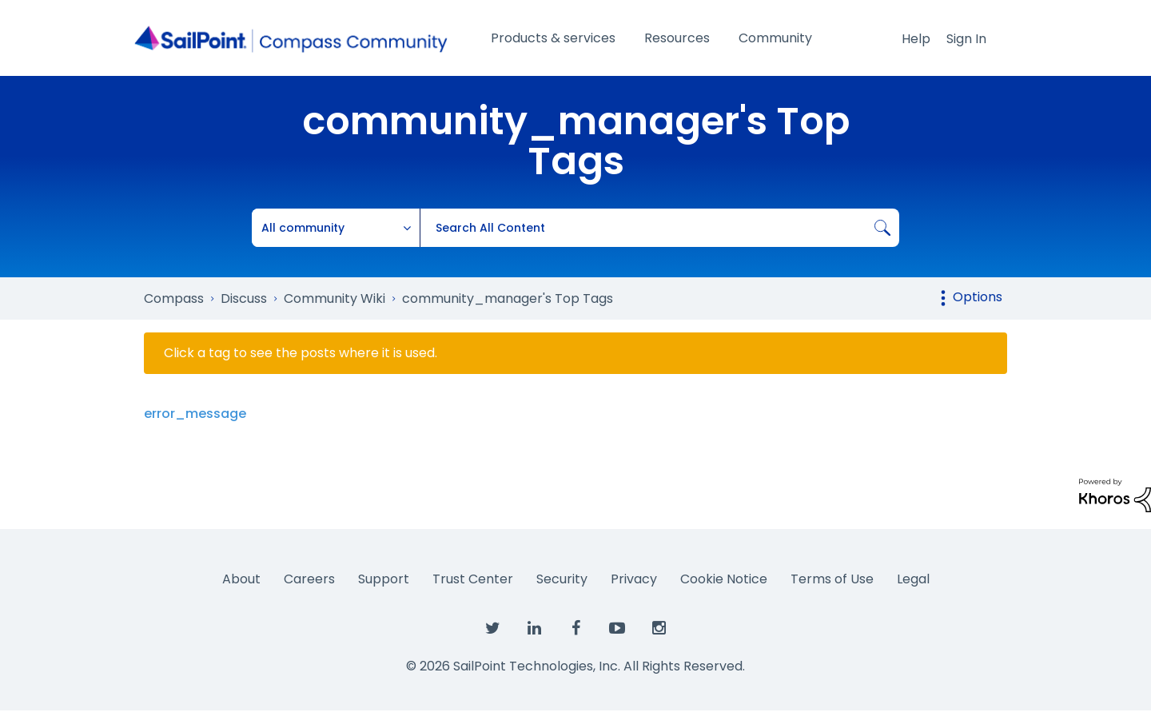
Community (775, 38)
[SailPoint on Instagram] (659, 629)
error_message (195, 413)
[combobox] (659, 228)
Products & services (553, 38)
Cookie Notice (723, 579)
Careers (309, 579)
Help (916, 39)
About (241, 579)
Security (561, 579)
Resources (677, 38)
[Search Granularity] (336, 228)
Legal (913, 579)
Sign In (966, 39)
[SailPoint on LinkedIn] (534, 629)
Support (383, 579)
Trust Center (472, 579)
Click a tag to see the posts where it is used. (300, 353)
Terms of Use (832, 579)
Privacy (634, 579)
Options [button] (977, 297)
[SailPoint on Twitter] (492, 629)
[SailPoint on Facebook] (575, 629)
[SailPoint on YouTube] (617, 629)
